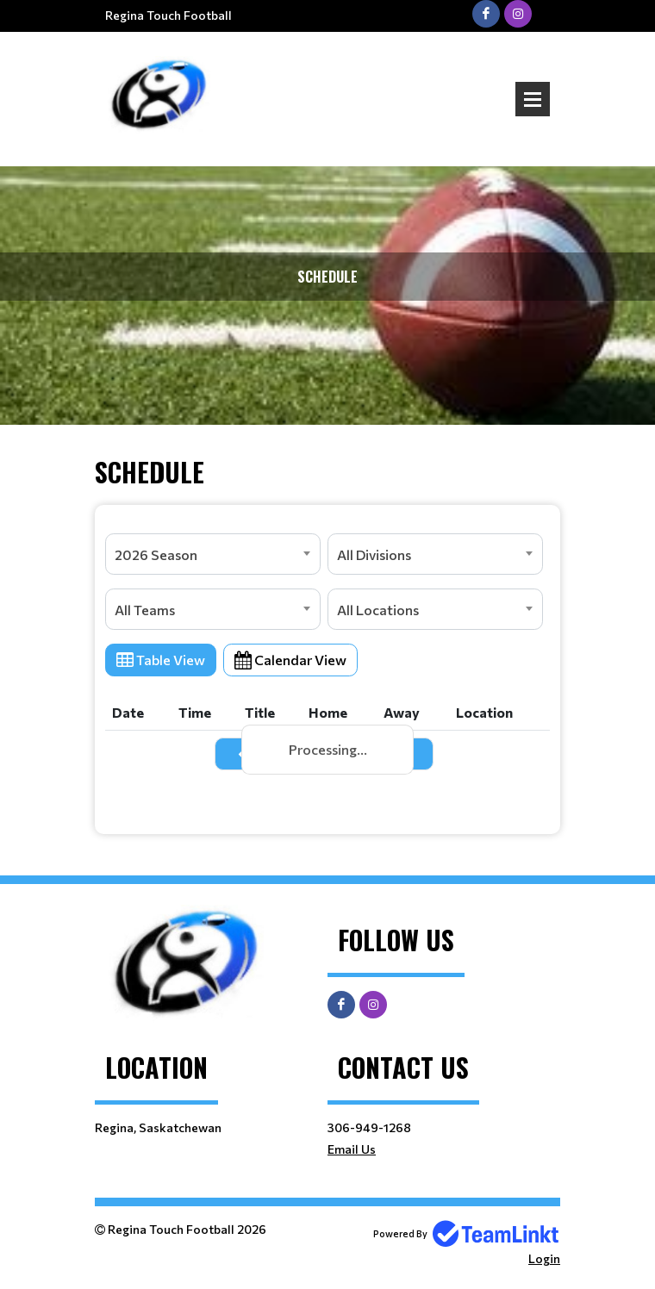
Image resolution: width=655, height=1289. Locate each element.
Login (544, 1258)
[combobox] (213, 554)
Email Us (352, 1149)
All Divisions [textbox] (374, 554)
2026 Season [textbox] (156, 554)
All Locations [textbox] (378, 609)
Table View (160, 659)
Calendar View (290, 659)
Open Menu (532, 99)
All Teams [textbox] (145, 609)
